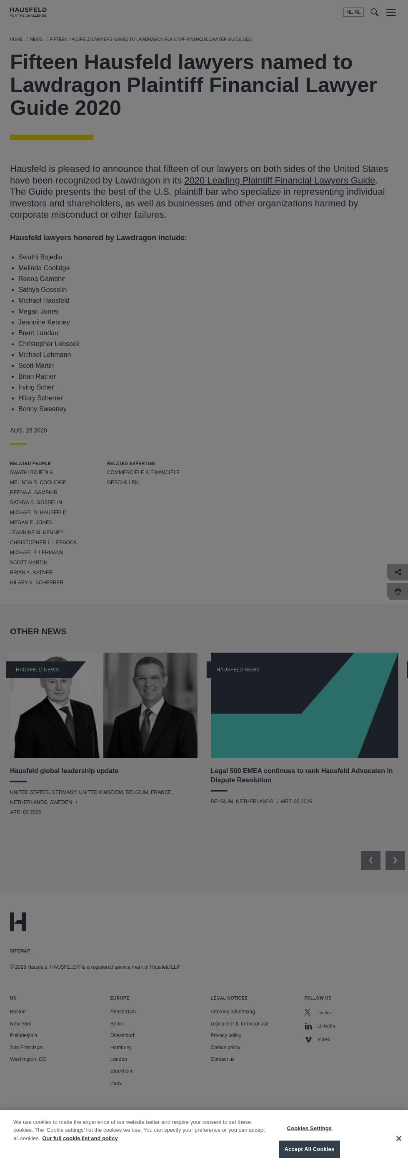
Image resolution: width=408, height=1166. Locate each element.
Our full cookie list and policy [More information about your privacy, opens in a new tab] (80, 1146)
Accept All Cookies (310, 1157)
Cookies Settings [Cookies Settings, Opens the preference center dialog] (309, 1136)
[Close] (399, 1146)
